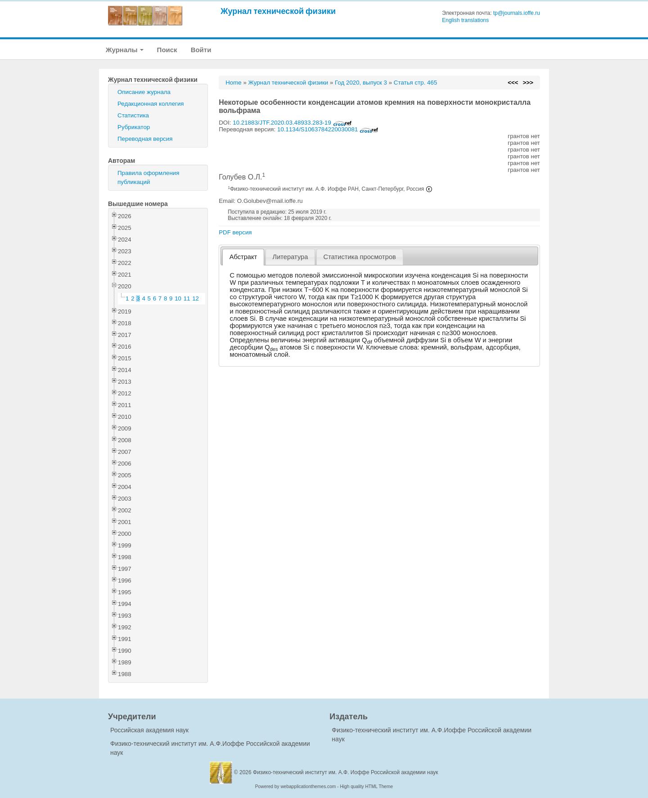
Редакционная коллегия (150, 103)
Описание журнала (144, 92)
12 (195, 298)
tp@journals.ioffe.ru (516, 13)
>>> (528, 82)
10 (178, 298)
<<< (513, 82)
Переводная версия (144, 138)
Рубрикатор (133, 127)
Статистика (133, 115)
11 (187, 298)
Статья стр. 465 (415, 82)
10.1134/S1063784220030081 (327, 129)
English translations (465, 20)
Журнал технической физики (278, 11)
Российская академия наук (149, 730)
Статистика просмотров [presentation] (360, 256)
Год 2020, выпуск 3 (361, 82)
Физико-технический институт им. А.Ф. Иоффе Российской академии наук (345, 772)
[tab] (243, 257)
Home (233, 82)
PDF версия (235, 232)
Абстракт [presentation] (243, 256)
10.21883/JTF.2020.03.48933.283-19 (292, 122)
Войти (201, 49)
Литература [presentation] (290, 256)
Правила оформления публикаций (148, 177)
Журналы (125, 49)
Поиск (167, 49)
